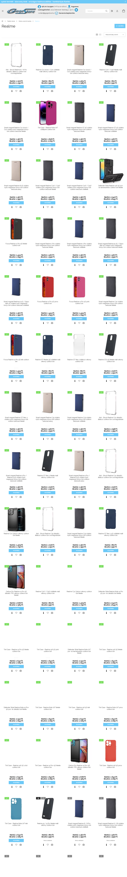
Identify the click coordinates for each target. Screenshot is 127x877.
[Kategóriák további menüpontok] (2, 11)
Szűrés (121, 26)
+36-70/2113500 (47, 6)
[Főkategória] (3, 21)
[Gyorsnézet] (12, 91)
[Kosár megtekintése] (122, 11)
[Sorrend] (114, 34)
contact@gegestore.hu (46, 13)
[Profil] (117, 11)
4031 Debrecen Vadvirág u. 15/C (62, 10)
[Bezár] (125, 1)
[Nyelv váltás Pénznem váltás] (112, 11)
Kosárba (16, 86)
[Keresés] (97, 11)
